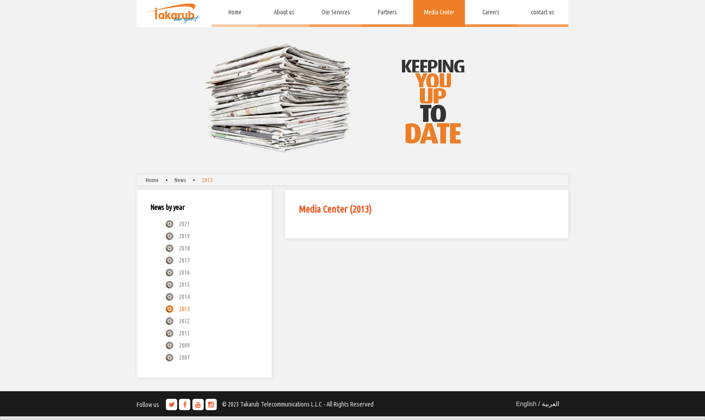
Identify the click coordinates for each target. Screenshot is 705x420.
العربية (550, 403)
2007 (184, 357)
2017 (184, 260)
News (180, 180)
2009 (184, 345)
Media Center (439, 12)
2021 (184, 224)
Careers (491, 12)
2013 (207, 180)
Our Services (335, 12)
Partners (387, 12)
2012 (184, 321)
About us (284, 12)
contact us (542, 12)
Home (234, 12)
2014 (184, 296)
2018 (184, 248)
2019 (184, 236)
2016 (184, 272)
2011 (184, 333)
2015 (184, 284)
